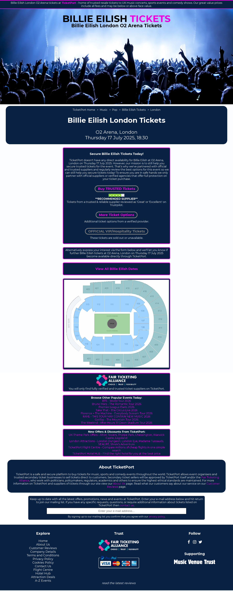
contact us (127, 505)
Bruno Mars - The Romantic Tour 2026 (116, 404)
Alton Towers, (108, 434)
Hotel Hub (43, 573)
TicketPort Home (84, 109)
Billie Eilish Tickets (134, 109)
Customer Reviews (43, 548)
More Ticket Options (116, 215)
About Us (119, 483)
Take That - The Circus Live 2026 (117, 410)
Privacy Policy (43, 559)
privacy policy (157, 516)
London (155, 109)
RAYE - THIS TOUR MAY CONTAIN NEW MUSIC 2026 (116, 416)
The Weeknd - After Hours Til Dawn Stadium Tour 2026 (116, 422)
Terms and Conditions (43, 555)
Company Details (43, 552)
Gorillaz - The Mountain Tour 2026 (116, 419)
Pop (114, 109)
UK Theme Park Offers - (84, 434)
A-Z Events (43, 580)
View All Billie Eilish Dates (116, 269)
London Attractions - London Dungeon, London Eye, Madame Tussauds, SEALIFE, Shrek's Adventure (116, 443)
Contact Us (43, 566)
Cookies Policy (43, 562)
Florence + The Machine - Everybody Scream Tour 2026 (116, 413)
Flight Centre (43, 570)
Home (43, 541)
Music (103, 109)
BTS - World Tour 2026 (116, 400)
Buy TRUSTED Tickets (116, 189)
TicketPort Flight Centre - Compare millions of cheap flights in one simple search (116, 449)
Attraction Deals (43, 577)
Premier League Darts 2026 (116, 407)
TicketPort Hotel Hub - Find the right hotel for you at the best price (116, 453)
